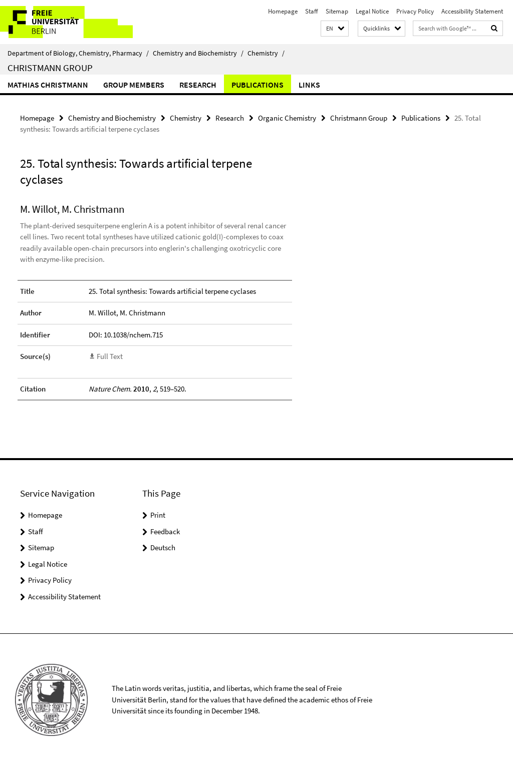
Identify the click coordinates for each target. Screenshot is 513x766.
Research (197, 85)
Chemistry (266, 53)
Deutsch (162, 547)
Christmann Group (50, 68)
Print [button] (157, 515)
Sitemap (337, 11)
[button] (335, 29)
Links (309, 85)
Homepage (283, 11)
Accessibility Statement (472, 11)
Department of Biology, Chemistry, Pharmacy (78, 53)
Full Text (110, 356)
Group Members (133, 85)
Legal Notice (372, 11)
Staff (311, 11)
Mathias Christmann (48, 85)
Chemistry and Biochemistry (198, 53)
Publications (257, 85)
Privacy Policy (415, 11)
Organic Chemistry (287, 118)
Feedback (165, 531)
